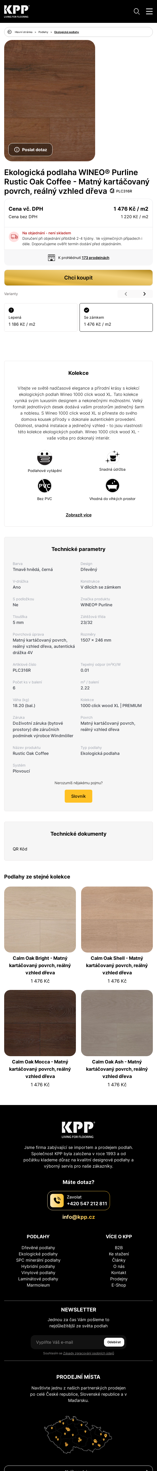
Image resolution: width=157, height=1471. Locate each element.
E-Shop (119, 1285)
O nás (119, 1266)
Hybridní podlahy (38, 1266)
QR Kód (20, 848)
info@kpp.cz (78, 1217)
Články (119, 1260)
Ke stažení (119, 1253)
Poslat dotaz (30, 150)
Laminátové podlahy (38, 1278)
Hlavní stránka (23, 32)
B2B (119, 1247)
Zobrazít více (78, 514)
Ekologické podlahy (66, 32)
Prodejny (119, 1278)
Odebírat (114, 1342)
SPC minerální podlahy (38, 1260)
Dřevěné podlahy (38, 1247)
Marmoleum (38, 1285)
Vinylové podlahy (38, 1272)
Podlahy (43, 32)
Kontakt (118, 1272)
